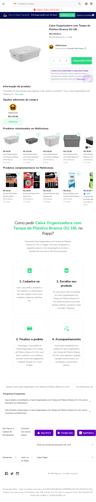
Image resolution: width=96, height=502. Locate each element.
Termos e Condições (85, 15)
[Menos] (53, 60)
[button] (48, 10)
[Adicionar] (18, 134)
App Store (44, 432)
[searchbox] (46, 4)
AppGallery (86, 432)
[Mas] (66, 60)
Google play (65, 432)
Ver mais (19, 94)
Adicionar (13, 121)
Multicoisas (61, 45)
